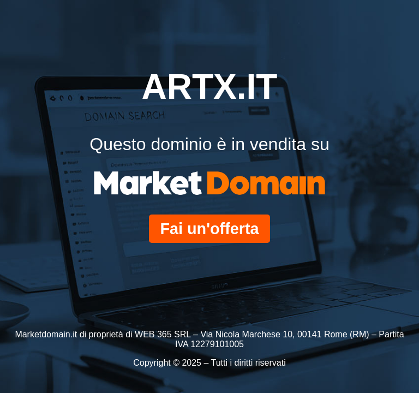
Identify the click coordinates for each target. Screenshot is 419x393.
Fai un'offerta (209, 228)
